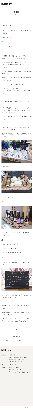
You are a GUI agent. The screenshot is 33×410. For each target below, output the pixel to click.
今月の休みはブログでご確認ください (20, 372)
